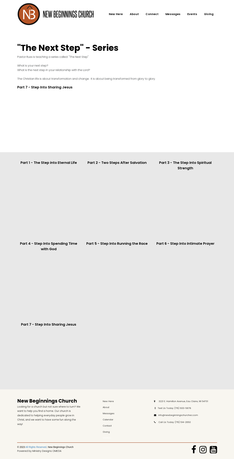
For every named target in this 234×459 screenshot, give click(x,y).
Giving (209, 14)
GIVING (107, 438)
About (134, 14)
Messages (172, 14)
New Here (116, 14)
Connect (152, 14)
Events (192, 14)
